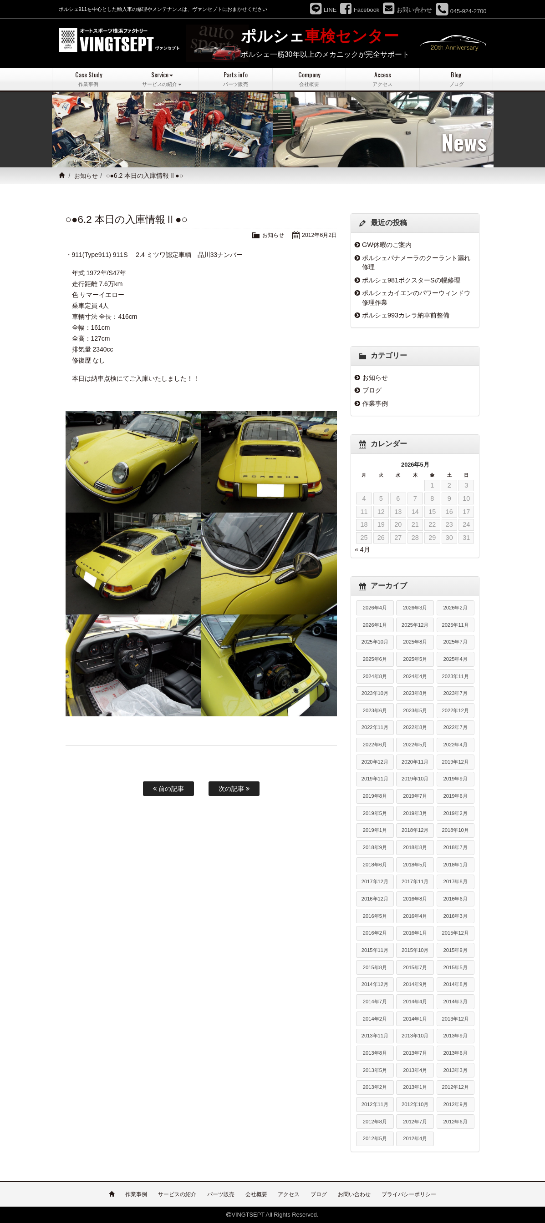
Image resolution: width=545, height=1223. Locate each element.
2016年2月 (375, 933)
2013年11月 (375, 1035)
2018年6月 (375, 864)
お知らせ (87, 175)
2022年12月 (455, 710)
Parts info (236, 79)
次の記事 (234, 788)
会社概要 (256, 1194)
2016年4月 (415, 916)
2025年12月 (415, 624)
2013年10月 (415, 1035)
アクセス (289, 1194)
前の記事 (168, 788)
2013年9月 (455, 1035)
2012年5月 (375, 1138)
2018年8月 (415, 847)
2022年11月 (375, 727)
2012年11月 (375, 1104)
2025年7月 (455, 641)
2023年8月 (415, 693)
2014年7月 (375, 1001)
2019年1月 (375, 830)
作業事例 (375, 403)
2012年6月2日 (318, 235)
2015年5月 (455, 967)
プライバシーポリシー (409, 1194)
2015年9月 (455, 950)
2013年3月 (455, 1069)
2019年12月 (455, 762)
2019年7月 (415, 796)
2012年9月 (455, 1104)
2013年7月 (415, 1053)
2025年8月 (415, 641)
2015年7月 (415, 967)
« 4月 (362, 549)
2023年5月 (415, 710)
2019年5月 (375, 813)
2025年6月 (375, 659)
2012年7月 (415, 1121)
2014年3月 (455, 1001)
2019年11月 (375, 778)
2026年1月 (375, 624)
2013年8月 (375, 1053)
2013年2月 (375, 1087)
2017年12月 (375, 881)
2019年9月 (455, 778)
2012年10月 (415, 1104)
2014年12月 (375, 984)
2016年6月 (455, 898)
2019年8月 (375, 796)
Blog (456, 79)
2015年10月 (415, 950)
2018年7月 (455, 847)
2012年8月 (375, 1121)
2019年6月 (455, 796)
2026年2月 (455, 607)
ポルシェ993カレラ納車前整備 (405, 315)
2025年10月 (375, 641)
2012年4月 (415, 1138)
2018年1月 (455, 864)
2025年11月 (455, 624)
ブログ (372, 390)
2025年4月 (455, 659)
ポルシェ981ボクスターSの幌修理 (411, 279)
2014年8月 (455, 984)
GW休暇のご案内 (387, 244)
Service (162, 79)
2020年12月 (375, 762)
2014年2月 (375, 1019)
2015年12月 (455, 933)
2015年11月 (375, 950)
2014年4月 (415, 1001)
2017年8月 (455, 881)
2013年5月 (375, 1069)
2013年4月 (415, 1069)
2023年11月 (455, 676)
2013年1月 (415, 1087)
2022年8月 (415, 727)
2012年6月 (455, 1121)
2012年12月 (455, 1087)
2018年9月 (375, 847)
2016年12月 (375, 898)
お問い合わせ (354, 1194)
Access (383, 79)
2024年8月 (375, 676)
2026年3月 (415, 607)
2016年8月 (415, 898)
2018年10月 (455, 830)
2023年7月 (455, 693)
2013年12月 (455, 1019)
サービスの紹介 (177, 1194)
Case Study (89, 79)
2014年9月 (415, 984)
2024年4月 (415, 676)
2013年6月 (455, 1053)
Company (309, 79)
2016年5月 (375, 916)
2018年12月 (415, 830)
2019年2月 (455, 813)
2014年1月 (415, 1019)
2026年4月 (375, 607)
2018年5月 (415, 864)
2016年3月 (455, 916)
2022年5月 (415, 744)
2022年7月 (455, 727)
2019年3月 (415, 813)
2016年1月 (415, 933)
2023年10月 (375, 693)
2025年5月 (415, 659)
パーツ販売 (220, 1194)
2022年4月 (455, 744)
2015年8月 (375, 967)
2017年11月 (415, 881)
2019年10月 (415, 778)
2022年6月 (375, 744)
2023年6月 (375, 710)
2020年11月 (415, 762)
